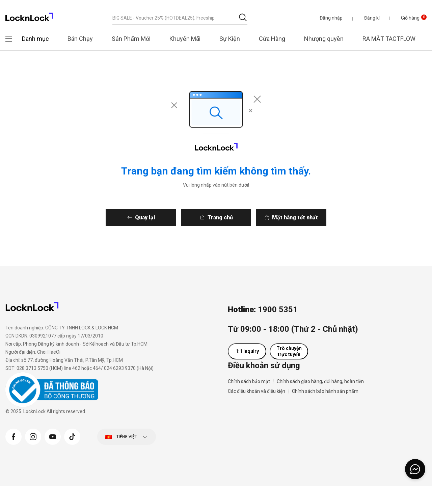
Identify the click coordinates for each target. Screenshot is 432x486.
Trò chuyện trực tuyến (289, 351)
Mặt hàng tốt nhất (309, 217)
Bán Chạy (80, 38)
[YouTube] (53, 436)
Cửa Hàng (272, 38)
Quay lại (131, 217)
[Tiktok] (72, 436)
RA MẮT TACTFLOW (388, 38)
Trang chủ (220, 217)
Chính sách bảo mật (249, 381)
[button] (330, 18)
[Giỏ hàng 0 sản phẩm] (409, 18)
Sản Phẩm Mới (131, 38)
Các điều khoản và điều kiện (256, 391)
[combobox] (179, 18)
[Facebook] (13, 436)
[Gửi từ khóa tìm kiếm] (242, 17)
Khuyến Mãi (184, 38)
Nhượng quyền (324, 38)
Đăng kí (371, 18)
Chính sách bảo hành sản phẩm (325, 391)
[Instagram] (33, 436)
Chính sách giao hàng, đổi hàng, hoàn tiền (320, 381)
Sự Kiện (229, 38)
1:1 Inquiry (247, 351)
